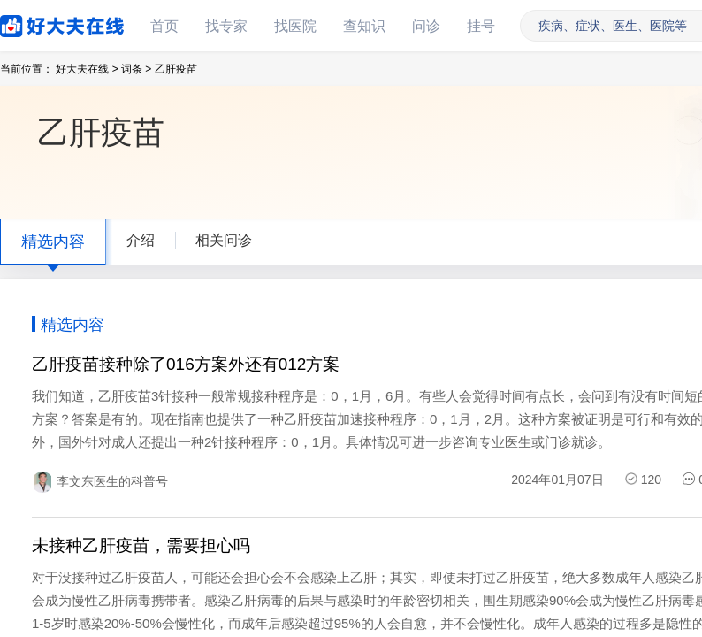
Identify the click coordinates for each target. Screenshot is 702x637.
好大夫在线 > (87, 69)
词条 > (136, 69)
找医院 (295, 26)
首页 (164, 26)
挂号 (481, 26)
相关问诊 (223, 240)
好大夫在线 (35, 22)
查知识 (364, 26)
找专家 (226, 26)
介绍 (140, 240)
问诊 (426, 26)
